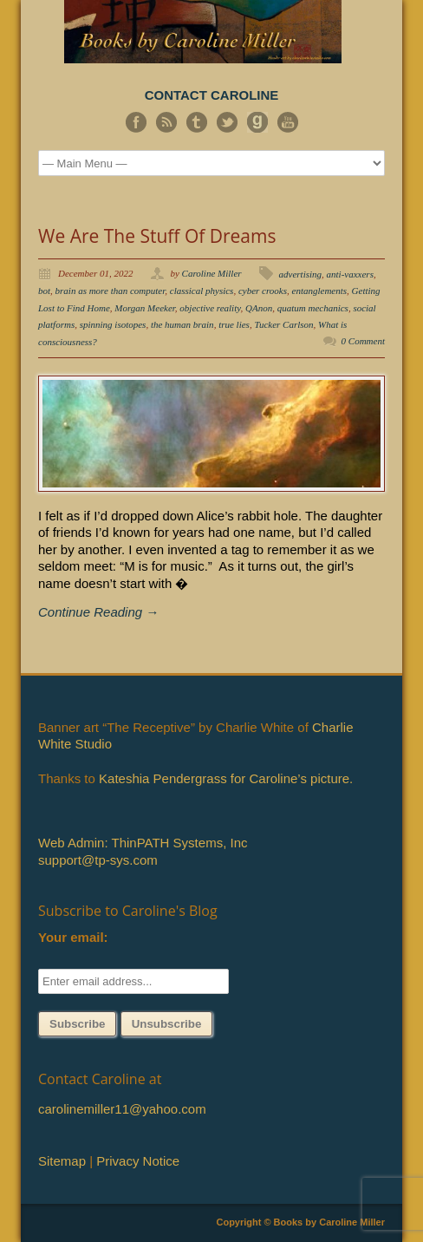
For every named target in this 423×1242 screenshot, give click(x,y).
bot (44, 290)
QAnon (258, 308)
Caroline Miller (212, 273)
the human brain (182, 324)
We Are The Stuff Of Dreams (157, 236)
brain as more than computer (110, 290)
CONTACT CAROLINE (212, 95)
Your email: (73, 937)
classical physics (202, 290)
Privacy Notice (137, 1161)
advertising (300, 274)
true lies (234, 324)
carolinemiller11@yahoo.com (122, 1108)
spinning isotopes (113, 324)
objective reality (209, 308)
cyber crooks (262, 290)
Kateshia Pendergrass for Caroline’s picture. (226, 778)
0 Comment (363, 341)
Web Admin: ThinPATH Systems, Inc (142, 842)
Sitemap (62, 1161)
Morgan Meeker (144, 308)
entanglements (320, 290)
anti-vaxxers (350, 274)
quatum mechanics (312, 308)
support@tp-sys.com (98, 860)
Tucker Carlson (283, 324)
